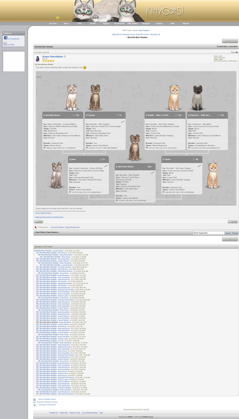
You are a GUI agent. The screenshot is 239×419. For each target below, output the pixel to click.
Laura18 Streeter (57, 227)
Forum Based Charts (43, 213)
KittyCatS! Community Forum (123, 34)
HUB (173, 23)
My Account (119, 23)
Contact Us (53, 413)
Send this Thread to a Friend (47, 402)
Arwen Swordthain (52, 56)
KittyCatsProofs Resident (66, 289)
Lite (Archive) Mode (89, 413)
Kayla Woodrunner (72, 227)
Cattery (159, 23)
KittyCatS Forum (142, 34)
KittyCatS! (64, 413)
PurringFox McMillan (64, 388)
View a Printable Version (47, 399)
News (66, 23)
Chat (80, 23)
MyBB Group (148, 417)
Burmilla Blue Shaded (42, 251)
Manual (186, 23)
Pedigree (146, 23)
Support (106, 23)
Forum (93, 23)
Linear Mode (233, 46)
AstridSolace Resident (65, 271)
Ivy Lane (60, 341)
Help (101, 413)
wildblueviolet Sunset (64, 347)
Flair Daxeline (62, 281)
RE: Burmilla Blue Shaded (46, 253)
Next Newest (52, 232)
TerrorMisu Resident (64, 267)
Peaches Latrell (63, 296)
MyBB (130, 417)
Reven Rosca (62, 253)
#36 (236, 52)
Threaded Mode (222, 46)
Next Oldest (41, 232)
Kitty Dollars (133, 23)
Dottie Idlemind (63, 269)
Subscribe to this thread (47, 405)
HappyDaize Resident (65, 283)
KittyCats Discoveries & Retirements (49, 217)
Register (146, 30)
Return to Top (75, 413)
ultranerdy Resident (66, 255)
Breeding (153, 34)
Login (140, 30)
